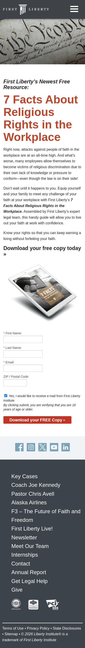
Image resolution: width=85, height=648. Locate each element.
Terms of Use (13, 628)
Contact (20, 563)
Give (16, 590)
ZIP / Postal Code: (16, 376)
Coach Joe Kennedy (35, 485)
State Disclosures (67, 628)
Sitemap (11, 634)
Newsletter (24, 537)
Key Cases (24, 476)
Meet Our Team (30, 546)
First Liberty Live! (32, 528)
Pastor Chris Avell (32, 494)
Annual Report (28, 572)
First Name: (12, 333)
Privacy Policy (38, 628)
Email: (8, 362)
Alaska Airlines (29, 502)
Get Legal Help (29, 581)
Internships (24, 555)
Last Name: (12, 348)
